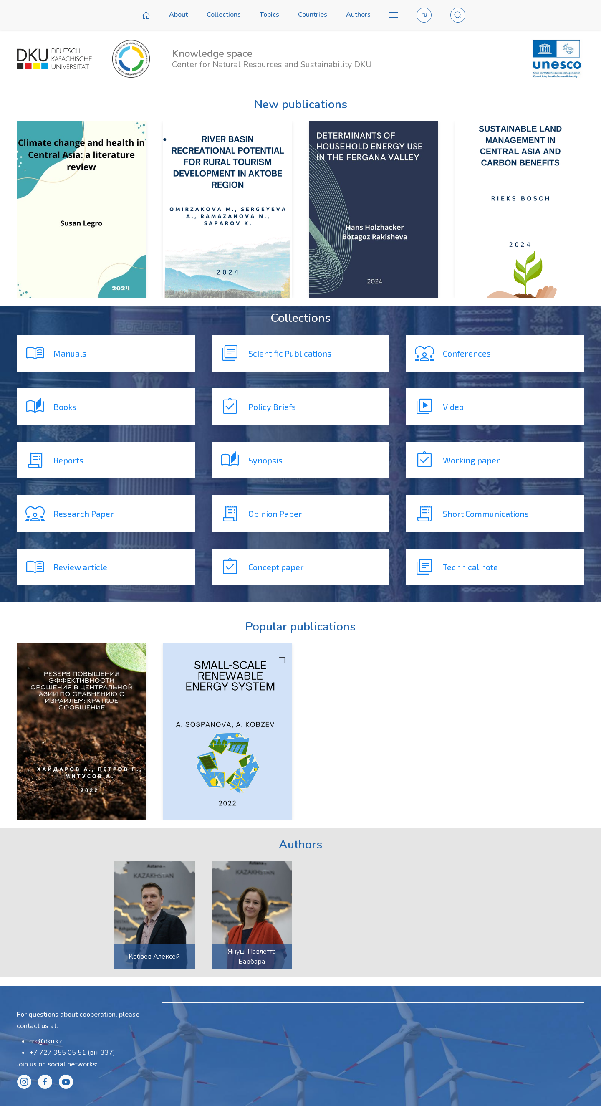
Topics (269, 14)
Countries (312, 14)
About (178, 14)
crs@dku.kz (45, 1041)
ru (424, 14)
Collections (224, 14)
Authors (358, 14)
